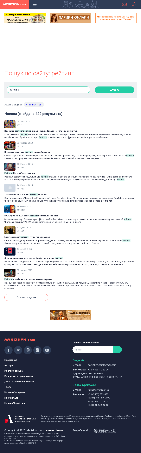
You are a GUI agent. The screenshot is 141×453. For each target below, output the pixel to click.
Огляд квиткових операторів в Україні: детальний (33, 258)
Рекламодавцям (13, 370)
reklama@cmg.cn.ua (98, 389)
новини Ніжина (54, 430)
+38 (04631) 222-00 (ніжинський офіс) (98, 403)
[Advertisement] (70, 47)
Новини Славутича (14, 392)
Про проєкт (10, 360)
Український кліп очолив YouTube (25, 194)
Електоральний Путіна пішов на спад (27, 237)
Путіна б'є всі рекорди (19, 173)
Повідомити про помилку (18, 376)
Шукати (115, 89)
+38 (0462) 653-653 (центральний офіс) (99, 396)
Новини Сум (11, 397)
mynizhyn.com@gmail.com (102, 365)
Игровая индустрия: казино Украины (27, 152)
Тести (7, 387)
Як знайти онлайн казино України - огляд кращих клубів (40, 131)
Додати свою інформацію (19, 381)
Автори (8, 365)
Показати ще (26, 297)
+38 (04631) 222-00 (98, 369)
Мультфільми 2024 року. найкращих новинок (31, 216)
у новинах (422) (33, 104)
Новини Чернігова (14, 403)
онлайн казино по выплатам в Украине (28, 279)
